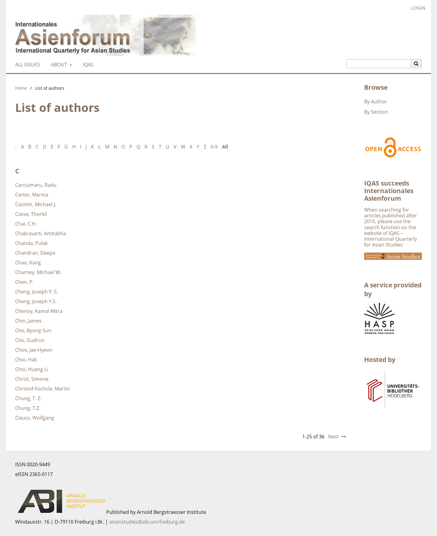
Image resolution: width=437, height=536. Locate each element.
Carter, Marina (31, 194)
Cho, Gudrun (30, 340)
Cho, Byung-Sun (33, 330)
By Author (375, 101)
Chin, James (28, 320)
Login (416, 8)
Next (333, 436)
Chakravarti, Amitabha (40, 233)
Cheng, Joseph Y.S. (36, 301)
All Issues (26, 64)
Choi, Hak (26, 359)
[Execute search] (416, 63)
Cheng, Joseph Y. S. (36, 291)
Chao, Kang (28, 262)
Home (21, 88)
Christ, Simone (32, 379)
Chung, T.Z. (27, 408)
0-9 (214, 146)
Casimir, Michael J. (35, 204)
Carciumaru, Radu (35, 185)
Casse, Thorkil (31, 214)
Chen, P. (24, 282)
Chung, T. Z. (28, 398)
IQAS (86, 64)
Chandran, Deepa (35, 253)
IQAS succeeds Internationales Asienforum (388, 191)
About (58, 64)
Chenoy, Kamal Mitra (39, 311)
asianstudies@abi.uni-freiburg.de (147, 521)
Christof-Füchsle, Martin (42, 388)
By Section (376, 112)
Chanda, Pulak (31, 243)
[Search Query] (379, 63)
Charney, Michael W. (38, 272)
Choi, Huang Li (31, 369)
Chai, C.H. (26, 223)
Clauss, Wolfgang (34, 417)
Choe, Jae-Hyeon (34, 350)
